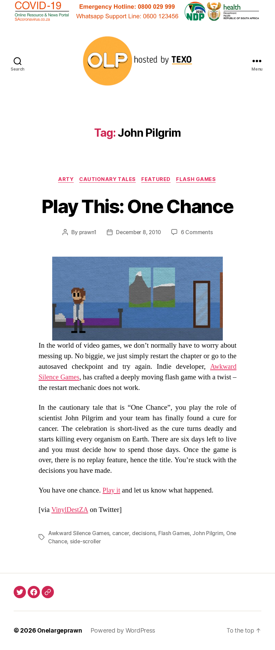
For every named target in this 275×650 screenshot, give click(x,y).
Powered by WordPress (124, 630)
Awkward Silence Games (79, 533)
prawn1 (86, 232)
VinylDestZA (71, 510)
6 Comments (198, 232)
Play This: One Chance (137, 206)
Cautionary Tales (107, 180)
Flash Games (199, 180)
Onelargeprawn (60, 630)
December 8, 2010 (138, 232)
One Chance (63, 542)
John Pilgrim (209, 533)
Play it (112, 490)
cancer (121, 533)
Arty (64, 180)
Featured (157, 180)
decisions (145, 533)
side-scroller (98, 542)
